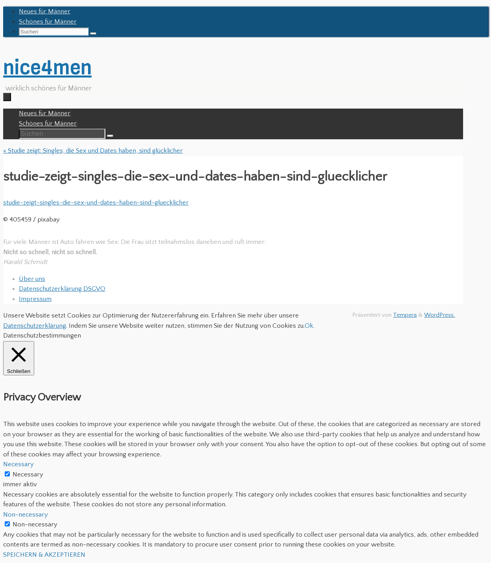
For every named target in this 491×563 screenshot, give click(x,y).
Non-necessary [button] (25, 514)
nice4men (47, 67)
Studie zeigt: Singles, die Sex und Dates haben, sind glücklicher (93, 150)
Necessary (28, 474)
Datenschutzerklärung (34, 325)
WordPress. (439, 315)
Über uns (32, 278)
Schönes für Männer (48, 21)
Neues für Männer (44, 11)
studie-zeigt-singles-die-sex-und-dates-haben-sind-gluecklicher (96, 202)
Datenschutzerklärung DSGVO (62, 288)
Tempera (405, 315)
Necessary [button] (18, 464)
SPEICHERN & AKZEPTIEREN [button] (44, 554)
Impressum (35, 299)
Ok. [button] (309, 325)
